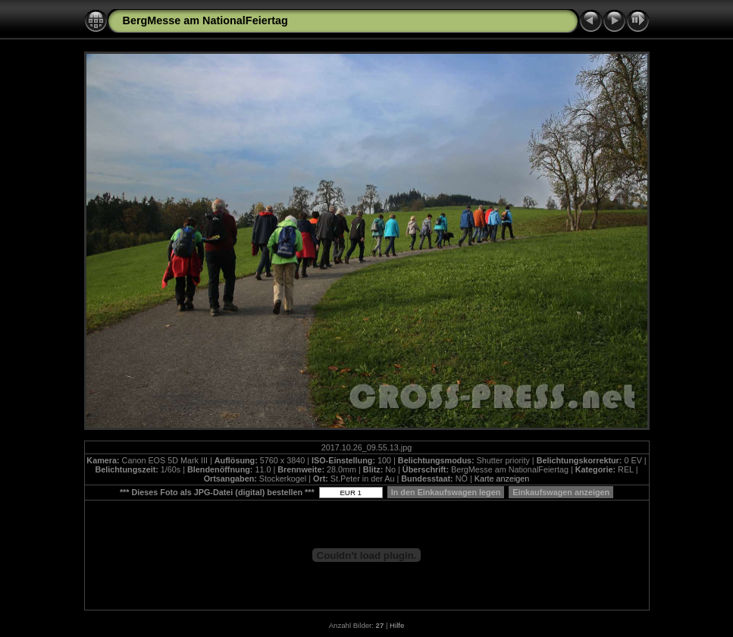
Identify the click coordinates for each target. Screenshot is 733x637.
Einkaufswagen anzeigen (561, 492)
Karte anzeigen (502, 478)
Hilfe (397, 625)
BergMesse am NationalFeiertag (205, 20)
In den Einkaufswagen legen (446, 492)
